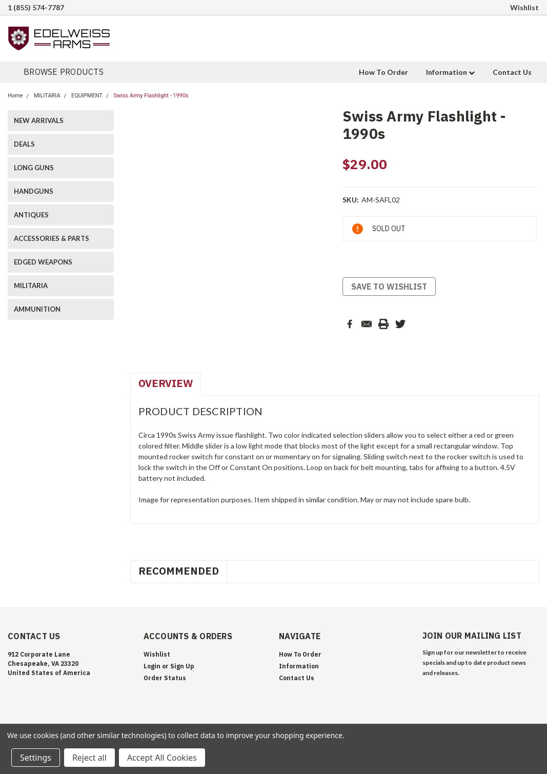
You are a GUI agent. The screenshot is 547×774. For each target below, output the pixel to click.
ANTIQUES (31, 215)
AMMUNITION (37, 309)
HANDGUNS (33, 191)
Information (450, 72)
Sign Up (182, 666)
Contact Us (512, 72)
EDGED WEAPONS (43, 262)
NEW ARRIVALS (39, 120)
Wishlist (524, 7)
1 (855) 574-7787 (36, 7)
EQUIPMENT (87, 95)
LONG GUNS (34, 168)
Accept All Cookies (162, 757)
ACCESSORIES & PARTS (51, 238)
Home (15, 95)
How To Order (383, 72)
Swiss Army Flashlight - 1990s (151, 95)
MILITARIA (47, 95)
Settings (35, 757)
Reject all (89, 757)
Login (152, 666)
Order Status (165, 678)
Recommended (178, 571)
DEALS (24, 144)
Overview (165, 383)
